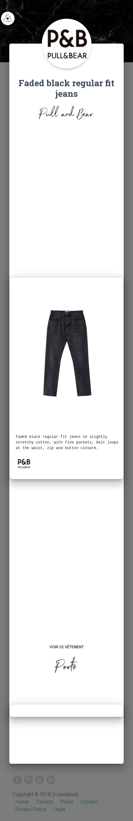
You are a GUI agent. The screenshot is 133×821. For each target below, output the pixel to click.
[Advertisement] (66, 200)
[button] (24, 463)
